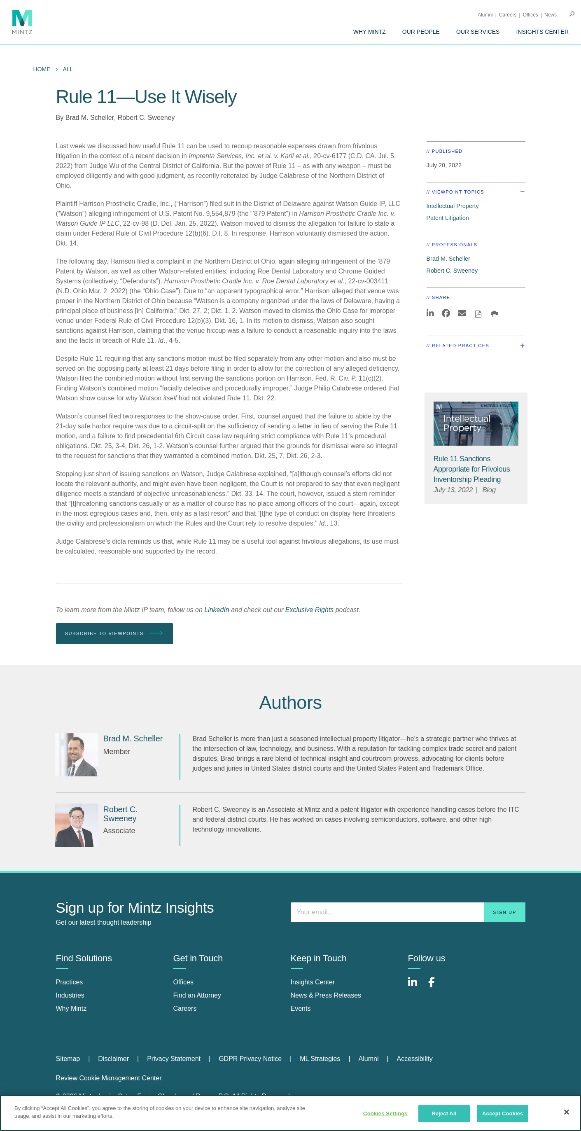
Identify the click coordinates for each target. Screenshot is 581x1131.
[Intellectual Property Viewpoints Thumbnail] (476, 424)
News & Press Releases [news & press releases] (326, 995)
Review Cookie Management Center (109, 1078)
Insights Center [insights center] (313, 982)
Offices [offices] (183, 982)
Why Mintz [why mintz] (71, 1008)
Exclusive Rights (309, 609)
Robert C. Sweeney (146, 117)
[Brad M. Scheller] (76, 754)
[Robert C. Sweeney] (76, 825)
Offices (530, 15)
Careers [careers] (185, 1008)
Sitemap (68, 1058)
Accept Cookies (502, 1113)
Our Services (478, 32)
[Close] (567, 1112)
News (550, 14)
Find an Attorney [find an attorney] (197, 995)
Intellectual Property (453, 206)
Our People (421, 32)
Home (42, 69)
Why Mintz (369, 32)
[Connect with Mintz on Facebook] (436, 986)
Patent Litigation (448, 218)
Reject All (444, 1113)
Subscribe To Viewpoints (114, 633)
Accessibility (415, 1058)
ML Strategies (320, 1058)
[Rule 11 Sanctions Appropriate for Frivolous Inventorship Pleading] (472, 469)
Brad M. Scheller (89, 117)
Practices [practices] (69, 982)
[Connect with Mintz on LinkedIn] (416, 986)
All (68, 69)
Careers (508, 15)
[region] (290, 1113)
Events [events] (301, 1008)
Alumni (485, 15)
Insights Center (542, 32)
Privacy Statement (174, 1058)
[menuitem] (369, 32)
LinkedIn (216, 609)
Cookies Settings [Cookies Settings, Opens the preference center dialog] (385, 1113)
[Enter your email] (408, 912)
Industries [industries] (70, 995)
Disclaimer (113, 1058)
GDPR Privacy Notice (250, 1058)
